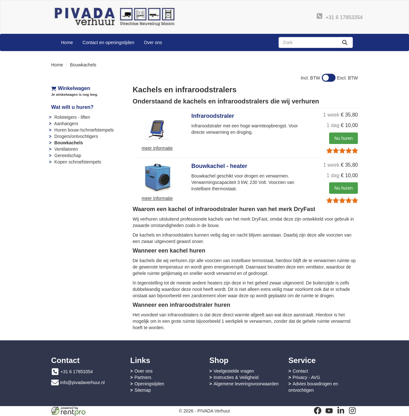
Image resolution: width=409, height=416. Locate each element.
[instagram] (352, 410)
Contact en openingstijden (108, 42)
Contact (300, 371)
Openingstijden (149, 383)
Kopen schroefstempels (77, 161)
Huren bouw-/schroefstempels (84, 129)
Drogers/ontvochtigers (76, 136)
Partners (143, 377)
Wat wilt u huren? (72, 107)
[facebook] (317, 410)
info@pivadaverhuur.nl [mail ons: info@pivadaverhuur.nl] (82, 382)
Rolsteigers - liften (72, 117)
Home (67, 42)
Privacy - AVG (306, 377)
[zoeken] (345, 42)
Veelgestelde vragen (233, 371)
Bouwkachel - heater (219, 166)
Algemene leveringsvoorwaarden (246, 383)
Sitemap (143, 390)
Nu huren (343, 138)
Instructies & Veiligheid (236, 377)
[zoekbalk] (308, 42)
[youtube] (329, 410)
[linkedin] (340, 410)
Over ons (153, 42)
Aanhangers (66, 123)
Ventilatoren (66, 149)
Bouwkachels (68, 142)
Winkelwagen (70, 88)
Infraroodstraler (212, 116)
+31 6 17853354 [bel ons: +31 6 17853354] (76, 371)
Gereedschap (67, 155)
